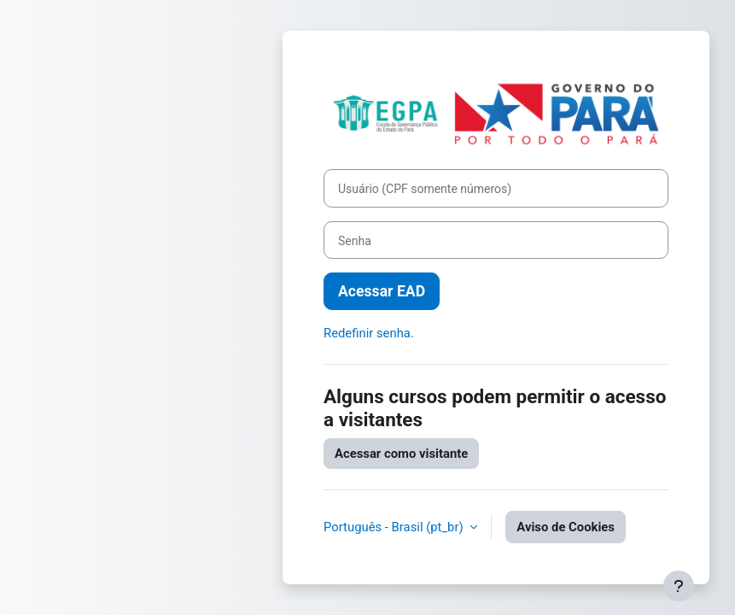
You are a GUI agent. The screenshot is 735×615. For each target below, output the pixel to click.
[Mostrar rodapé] (678, 586)
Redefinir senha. (369, 333)
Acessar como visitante (401, 453)
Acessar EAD (381, 291)
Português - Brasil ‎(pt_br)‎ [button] (395, 527)
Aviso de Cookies (565, 527)
